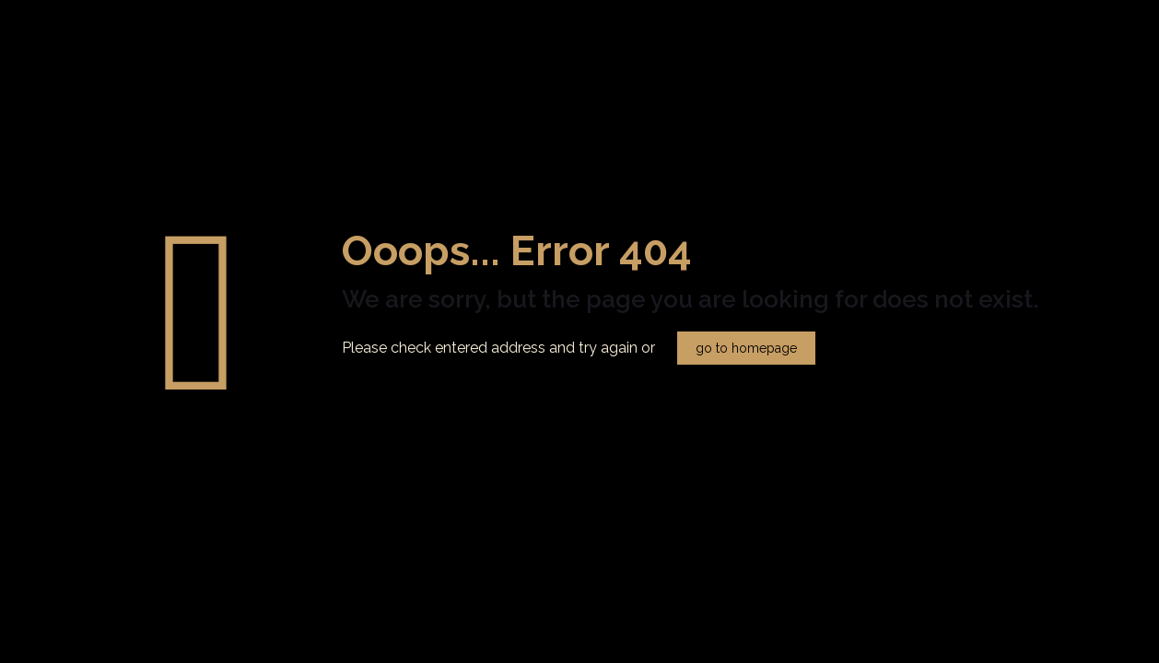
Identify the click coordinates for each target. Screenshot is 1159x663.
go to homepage (746, 348)
